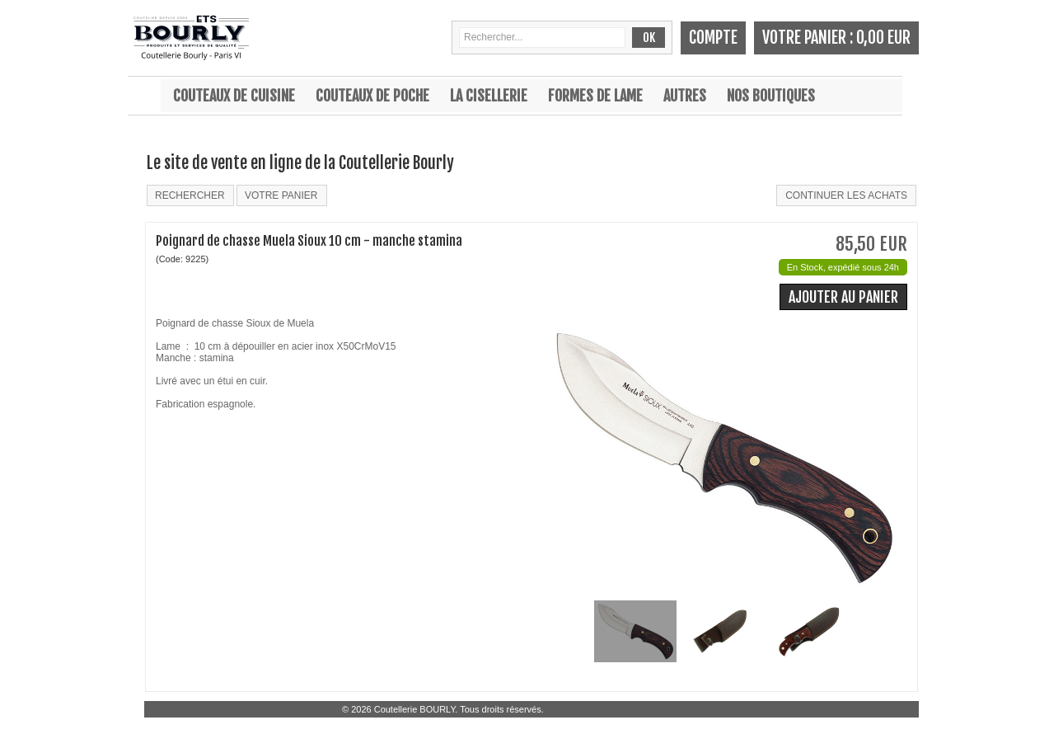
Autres (684, 96)
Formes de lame (595, 96)
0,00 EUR (883, 37)
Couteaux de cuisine (234, 96)
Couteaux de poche (372, 96)
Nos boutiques (771, 96)
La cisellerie (488, 96)
